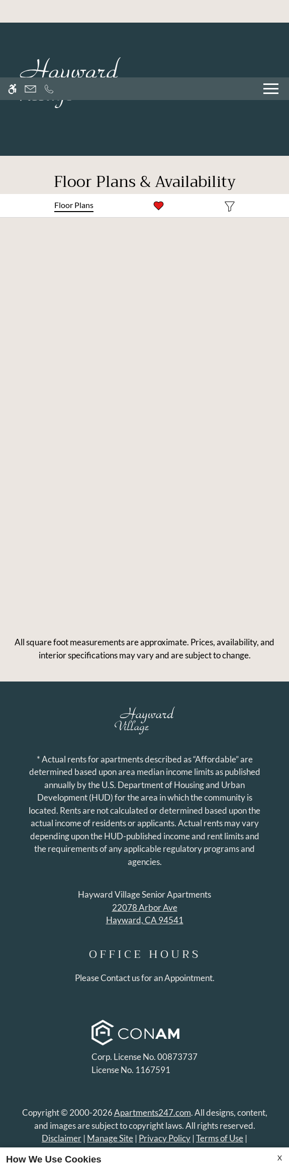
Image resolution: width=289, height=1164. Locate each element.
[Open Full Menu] (271, 11)
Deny (68, 1146)
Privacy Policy (199, 1127)
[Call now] (49, 11)
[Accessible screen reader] (12, 11)
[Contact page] (30, 11)
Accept (26, 1146)
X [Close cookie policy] (279, 1080)
